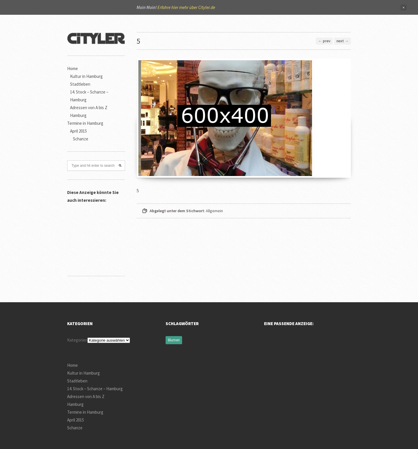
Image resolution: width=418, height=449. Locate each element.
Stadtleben (80, 84)
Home (72, 68)
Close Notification (403, 7)
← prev (324, 41)
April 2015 (78, 131)
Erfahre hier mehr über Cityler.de (186, 7)
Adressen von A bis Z (88, 107)
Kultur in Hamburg (86, 76)
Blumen (174, 340)
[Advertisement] (96, 236)
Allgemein (214, 210)
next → (342, 41)
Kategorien (77, 340)
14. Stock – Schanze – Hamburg (95, 388)
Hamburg (78, 115)
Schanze (80, 139)
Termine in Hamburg (85, 123)
